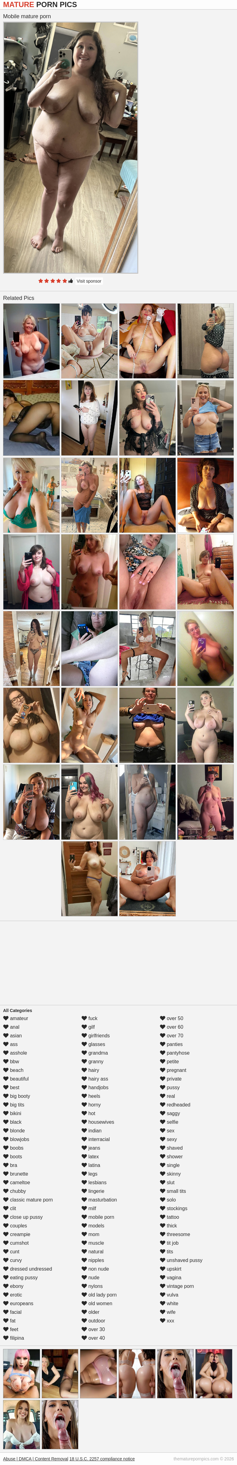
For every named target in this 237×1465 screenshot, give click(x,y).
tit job (169, 1243)
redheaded (175, 1104)
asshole (15, 1053)
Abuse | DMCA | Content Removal (35, 1458)
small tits (173, 1191)
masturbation (99, 1199)
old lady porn (99, 1294)
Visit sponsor (89, 281)
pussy (170, 1087)
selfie (169, 1122)
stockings (173, 1208)
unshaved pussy (181, 1260)
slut (167, 1182)
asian (12, 1035)
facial (12, 1312)
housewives (97, 1122)
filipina (13, 1338)
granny (92, 1061)
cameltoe (16, 1182)
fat (9, 1320)
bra (10, 1165)
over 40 (93, 1338)
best (11, 1087)
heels (90, 1096)
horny (91, 1104)
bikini (12, 1113)
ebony (13, 1286)
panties (171, 1044)
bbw (11, 1061)
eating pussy (20, 1277)
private (170, 1078)
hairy (90, 1070)
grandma (94, 1053)
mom (90, 1234)
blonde (14, 1130)
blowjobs (16, 1139)
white (169, 1303)
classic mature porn (28, 1199)
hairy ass (94, 1078)
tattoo (169, 1217)
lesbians (93, 1182)
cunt (11, 1251)
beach (13, 1070)
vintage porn (177, 1286)
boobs (13, 1148)
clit (9, 1208)
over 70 (171, 1035)
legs (89, 1174)
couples (15, 1225)
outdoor (93, 1320)
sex (167, 1130)
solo (168, 1199)
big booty (16, 1096)
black (12, 1122)
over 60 (171, 1027)
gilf (88, 1027)
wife (168, 1312)
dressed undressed (27, 1269)
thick (168, 1225)
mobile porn (97, 1217)
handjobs (94, 1087)
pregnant (173, 1070)
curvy (12, 1260)
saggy (170, 1113)
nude (90, 1277)
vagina (170, 1277)
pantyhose (174, 1053)
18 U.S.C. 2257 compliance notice (102, 1458)
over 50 (171, 1018)
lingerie (92, 1191)
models (92, 1225)
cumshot (16, 1243)
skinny (170, 1174)
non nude (95, 1269)
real (167, 1096)
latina (90, 1165)
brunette (15, 1174)
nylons (92, 1286)
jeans (90, 1148)
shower (171, 1156)
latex (90, 1156)
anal (11, 1027)
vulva (169, 1294)
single (170, 1165)
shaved (171, 1148)
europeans (18, 1303)
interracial (95, 1139)
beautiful (16, 1078)
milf (88, 1208)
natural (92, 1251)
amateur (15, 1018)
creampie (16, 1234)
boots (12, 1156)
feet (10, 1329)
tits (166, 1251)
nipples (92, 1260)
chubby (14, 1191)
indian (91, 1130)
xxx (167, 1320)
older (90, 1312)
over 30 (93, 1329)
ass (10, 1044)
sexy (168, 1139)
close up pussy (23, 1217)
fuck (89, 1018)
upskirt (170, 1269)
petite (169, 1061)
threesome (175, 1234)
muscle (92, 1243)
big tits (13, 1104)
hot (88, 1113)
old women (96, 1303)
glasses (93, 1044)
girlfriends (95, 1035)
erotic (12, 1294)
